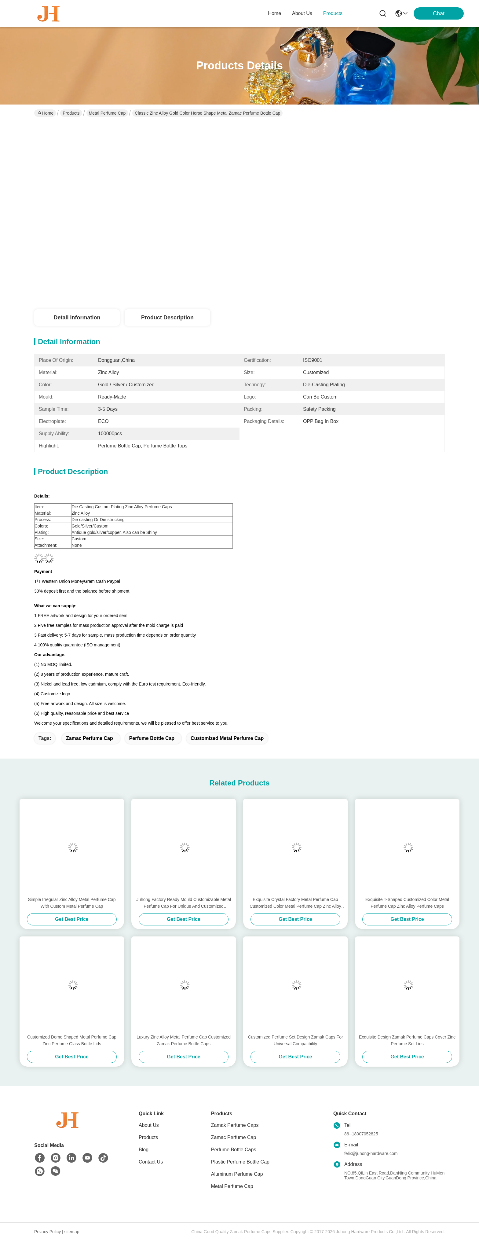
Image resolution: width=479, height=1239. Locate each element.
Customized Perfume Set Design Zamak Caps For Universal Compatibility (295, 1040)
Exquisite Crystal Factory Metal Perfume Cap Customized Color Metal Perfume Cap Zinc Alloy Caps (295, 903)
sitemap (71, 1231)
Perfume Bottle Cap (151, 738)
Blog (143, 1149)
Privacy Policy (47, 1231)
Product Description (167, 317)
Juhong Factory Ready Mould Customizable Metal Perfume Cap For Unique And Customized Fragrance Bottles (183, 903)
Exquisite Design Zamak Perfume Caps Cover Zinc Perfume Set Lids (407, 1040)
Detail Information (76, 317)
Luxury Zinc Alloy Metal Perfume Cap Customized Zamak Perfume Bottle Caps (184, 1040)
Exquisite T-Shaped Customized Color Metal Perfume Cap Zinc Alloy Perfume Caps (407, 903)
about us (302, 13)
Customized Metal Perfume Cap (227, 738)
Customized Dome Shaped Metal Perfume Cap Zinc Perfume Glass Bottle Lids (71, 1040)
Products (71, 113)
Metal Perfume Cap (107, 113)
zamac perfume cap (89, 738)
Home (274, 13)
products (332, 13)
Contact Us (151, 1161)
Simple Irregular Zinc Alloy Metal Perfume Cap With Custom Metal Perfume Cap (71, 903)
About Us (149, 1125)
